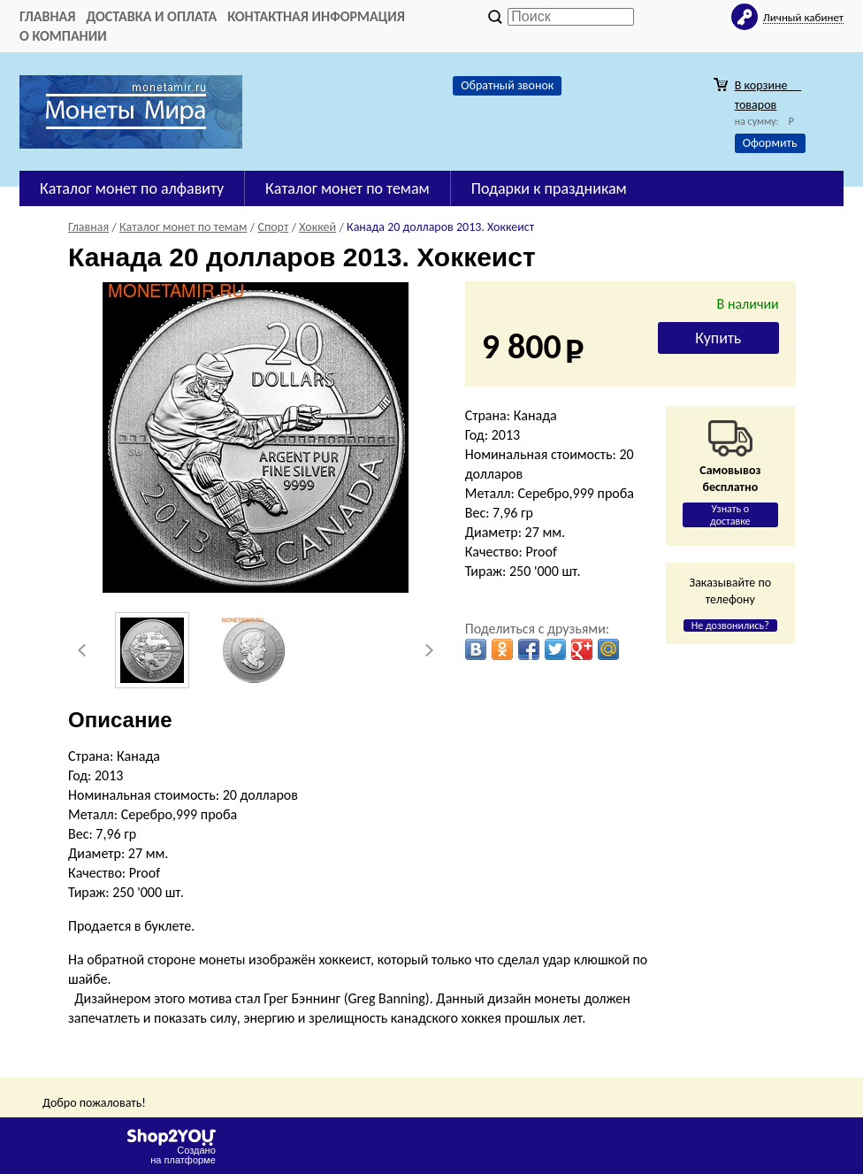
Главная (47, 16)
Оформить (770, 142)
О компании (63, 35)
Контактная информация (316, 16)
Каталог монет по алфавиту (132, 188)
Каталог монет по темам (347, 188)
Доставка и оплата (151, 16)
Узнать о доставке (730, 515)
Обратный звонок (507, 85)
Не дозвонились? (730, 625)
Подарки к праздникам (549, 188)
